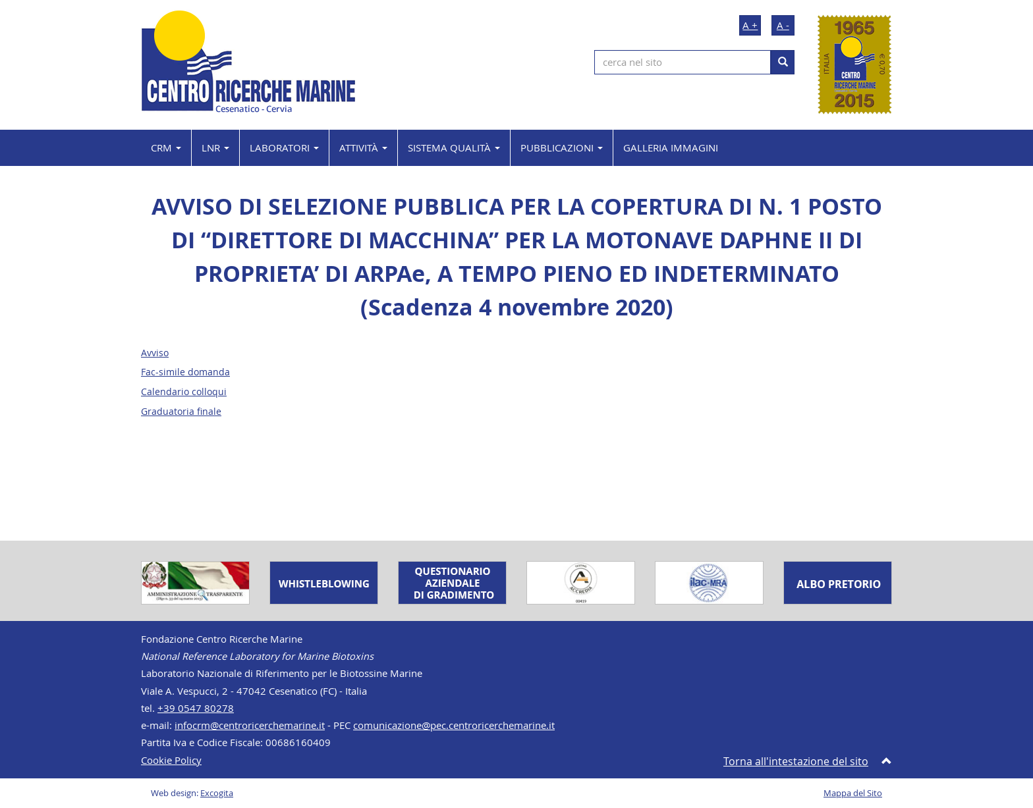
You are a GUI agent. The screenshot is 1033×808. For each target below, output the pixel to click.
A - (783, 25)
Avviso (155, 353)
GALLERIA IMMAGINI (670, 147)
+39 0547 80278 (195, 708)
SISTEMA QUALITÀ (454, 147)
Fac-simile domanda (185, 372)
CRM (166, 147)
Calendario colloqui (184, 392)
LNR (215, 147)
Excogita (216, 793)
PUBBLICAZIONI (561, 147)
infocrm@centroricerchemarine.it (250, 725)
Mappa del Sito (853, 793)
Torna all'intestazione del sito (795, 761)
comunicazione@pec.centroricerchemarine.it (454, 725)
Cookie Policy (171, 760)
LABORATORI (284, 147)
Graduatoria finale (181, 411)
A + (750, 25)
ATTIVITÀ (363, 147)
